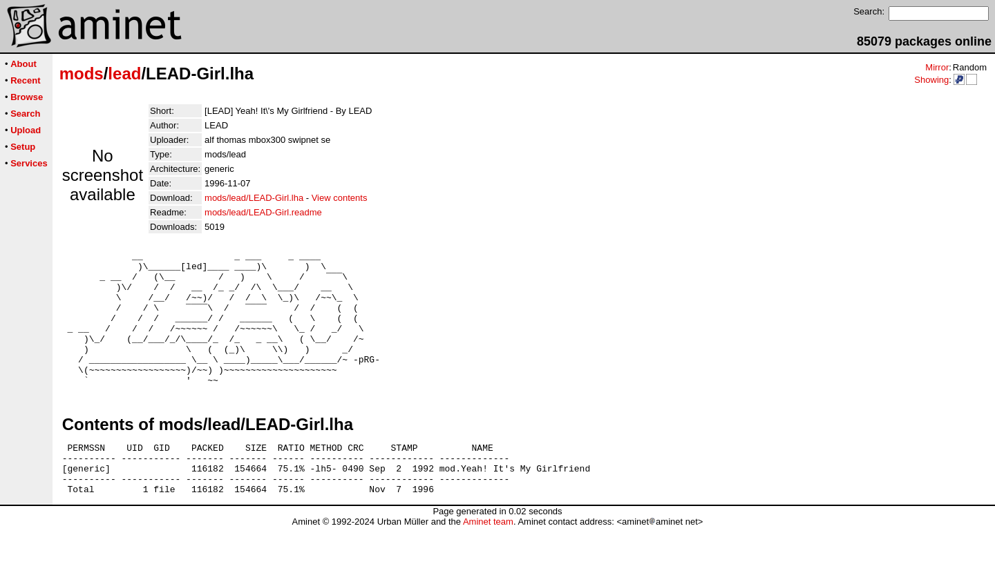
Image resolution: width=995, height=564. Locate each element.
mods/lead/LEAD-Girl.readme (263, 212)
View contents (340, 198)
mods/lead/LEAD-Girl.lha (254, 198)
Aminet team (488, 559)
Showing (931, 80)
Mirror (937, 67)
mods (81, 73)
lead (124, 73)
